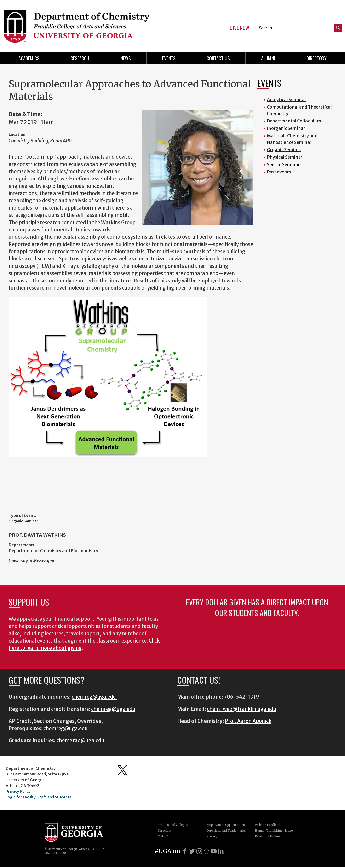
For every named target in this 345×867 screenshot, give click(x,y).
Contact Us (218, 58)
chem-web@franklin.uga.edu (241, 709)
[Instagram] (199, 851)
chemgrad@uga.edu (80, 740)
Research (80, 58)
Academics (28, 58)
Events (169, 58)
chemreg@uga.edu (94, 697)
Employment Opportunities (225, 825)
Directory (316, 58)
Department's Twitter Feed (122, 770)
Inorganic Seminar (286, 128)
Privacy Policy (18, 791)
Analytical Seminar (286, 99)
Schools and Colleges (173, 825)
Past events (279, 172)
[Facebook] (185, 851)
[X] (192, 851)
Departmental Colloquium (294, 121)
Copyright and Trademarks (226, 830)
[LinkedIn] (221, 851)
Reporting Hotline (268, 836)
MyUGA (163, 836)
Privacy (211, 836)
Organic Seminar (23, 521)
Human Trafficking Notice (274, 830)
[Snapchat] (206, 851)
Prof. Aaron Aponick (248, 721)
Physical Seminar (284, 157)
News (126, 58)
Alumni (268, 58)
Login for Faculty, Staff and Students (38, 797)
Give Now (239, 28)
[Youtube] (214, 851)
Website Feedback (268, 825)
